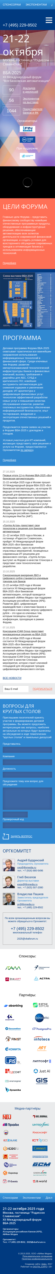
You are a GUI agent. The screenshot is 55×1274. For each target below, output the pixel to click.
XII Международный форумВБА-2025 (22, 1221)
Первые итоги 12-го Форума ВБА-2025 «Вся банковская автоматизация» (27, 477)
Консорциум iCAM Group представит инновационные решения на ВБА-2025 (24, 633)
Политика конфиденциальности (37, 1259)
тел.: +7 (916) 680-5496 (30, 870)
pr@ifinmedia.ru (25, 904)
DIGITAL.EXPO (40, 1267)
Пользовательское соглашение (37, 1256)
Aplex (43, 1264)
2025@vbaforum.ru (27, 938)
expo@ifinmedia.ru (27, 884)
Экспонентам (36, 4)
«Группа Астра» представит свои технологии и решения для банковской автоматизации (24, 528)
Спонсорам (12, 4)
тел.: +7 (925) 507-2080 (30, 887)
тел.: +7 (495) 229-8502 (30, 907)
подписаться (42, 688)
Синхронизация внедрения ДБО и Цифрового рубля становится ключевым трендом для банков (25, 578)
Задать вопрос (21, 836)
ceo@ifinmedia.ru (26, 867)
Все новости (12, 677)
